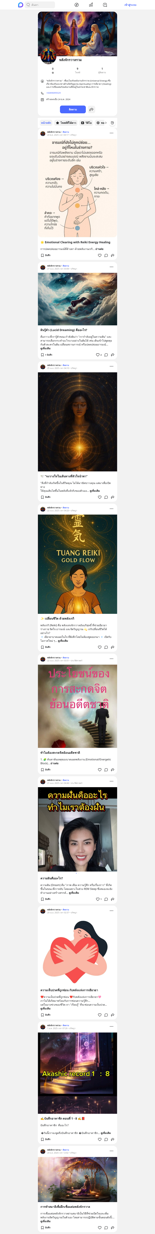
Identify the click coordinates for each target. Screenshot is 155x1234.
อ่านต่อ (99, 249)
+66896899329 (53, 92)
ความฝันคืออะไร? (51, 878)
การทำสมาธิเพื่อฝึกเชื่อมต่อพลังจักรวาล (65, 1206)
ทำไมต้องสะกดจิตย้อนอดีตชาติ (60, 752)
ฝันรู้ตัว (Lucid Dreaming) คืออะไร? (63, 330)
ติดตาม (73, 109)
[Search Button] (28, 4)
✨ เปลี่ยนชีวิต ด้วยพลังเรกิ (57, 618)
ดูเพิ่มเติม (45, 348)
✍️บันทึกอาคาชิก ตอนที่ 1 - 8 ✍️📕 (62, 1118)
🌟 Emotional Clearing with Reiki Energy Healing (75, 242)
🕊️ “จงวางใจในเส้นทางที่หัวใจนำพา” (63, 476)
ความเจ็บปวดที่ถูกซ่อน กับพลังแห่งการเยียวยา (69, 990)
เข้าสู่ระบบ (130, 5)
